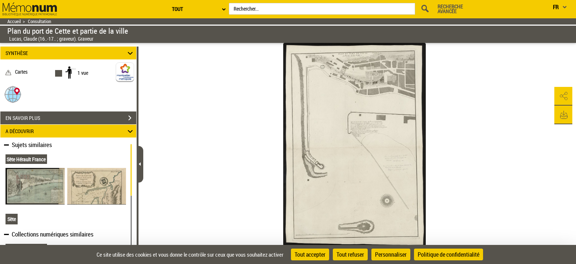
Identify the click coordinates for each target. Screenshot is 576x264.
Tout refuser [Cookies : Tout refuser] (350, 254)
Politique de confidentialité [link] (448, 254)
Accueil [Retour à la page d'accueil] (14, 21)
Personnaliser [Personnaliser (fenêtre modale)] (391, 254)
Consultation (39, 21)
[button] (13, 94)
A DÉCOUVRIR (70, 131)
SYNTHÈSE (70, 53)
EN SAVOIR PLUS (71, 118)
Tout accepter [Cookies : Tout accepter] (310, 254)
